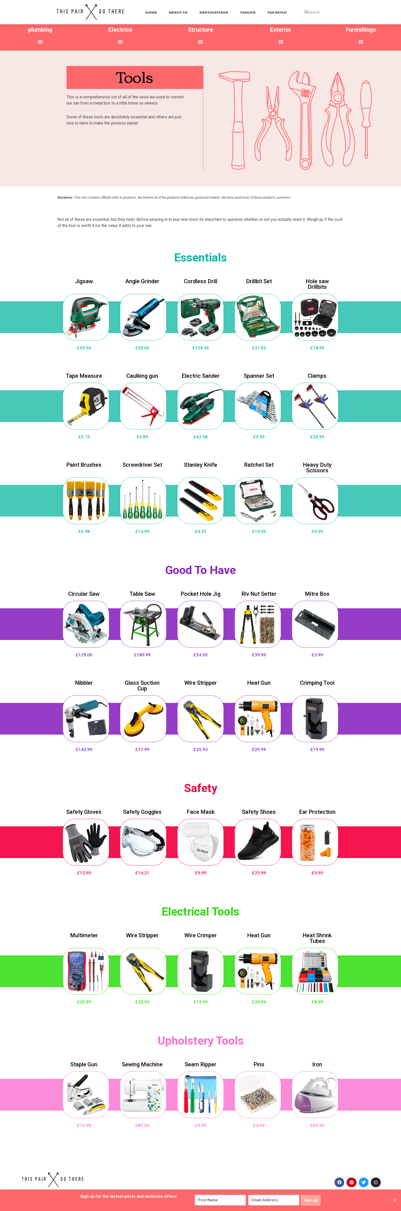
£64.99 (317, 1123)
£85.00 (142, 1123)
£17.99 (142, 747)
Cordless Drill (200, 280)
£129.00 (84, 653)
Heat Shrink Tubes (317, 937)
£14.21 (142, 871)
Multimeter (84, 934)
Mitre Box (317, 592)
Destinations (213, 12)
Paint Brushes (84, 463)
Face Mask (201, 810)
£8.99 (317, 1000)
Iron (317, 1063)
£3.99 (317, 653)
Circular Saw (83, 592)
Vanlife (247, 12)
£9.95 (259, 435)
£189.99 (142, 653)
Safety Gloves (84, 810)
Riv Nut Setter (258, 592)
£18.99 (317, 346)
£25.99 (259, 871)
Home (151, 12)
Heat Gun (259, 681)
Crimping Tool (317, 681)
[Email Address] (271, 1200)
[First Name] (218, 1200)
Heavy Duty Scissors (317, 466)
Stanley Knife (200, 463)
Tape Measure (84, 374)
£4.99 (259, 1123)
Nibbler (84, 681)
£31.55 (259, 346)
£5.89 (142, 435)
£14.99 (142, 529)
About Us (178, 12)
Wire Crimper (200, 934)
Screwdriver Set (142, 463)
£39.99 (259, 653)
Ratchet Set (259, 463)
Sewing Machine (142, 1063)
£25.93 (201, 747)
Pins (258, 1063)
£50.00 (142, 346)
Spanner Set (259, 374)
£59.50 (84, 346)
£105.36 (200, 346)
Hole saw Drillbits (317, 283)
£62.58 (201, 435)
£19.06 (259, 529)
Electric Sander (201, 374)
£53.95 (201, 653)
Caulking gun (142, 374)
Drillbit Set (259, 280)
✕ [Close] (394, 1200)
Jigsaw (84, 280)
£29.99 (259, 747)
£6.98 (84, 529)
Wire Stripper (200, 681)
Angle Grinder (142, 280)
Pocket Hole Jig (200, 592)
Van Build (277, 12)
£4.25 (200, 529)
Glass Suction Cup (142, 684)
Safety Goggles (142, 810)
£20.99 (317, 435)
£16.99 (84, 1123)
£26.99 (84, 1000)
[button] (40, 41)
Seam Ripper (200, 1063)
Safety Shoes (259, 810)
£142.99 (84, 747)
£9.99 (317, 529)
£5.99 (200, 1123)
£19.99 (317, 747)
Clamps (317, 374)
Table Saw (142, 592)
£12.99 (84, 871)
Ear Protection (317, 810)
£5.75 (84, 435)
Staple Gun (83, 1063)
